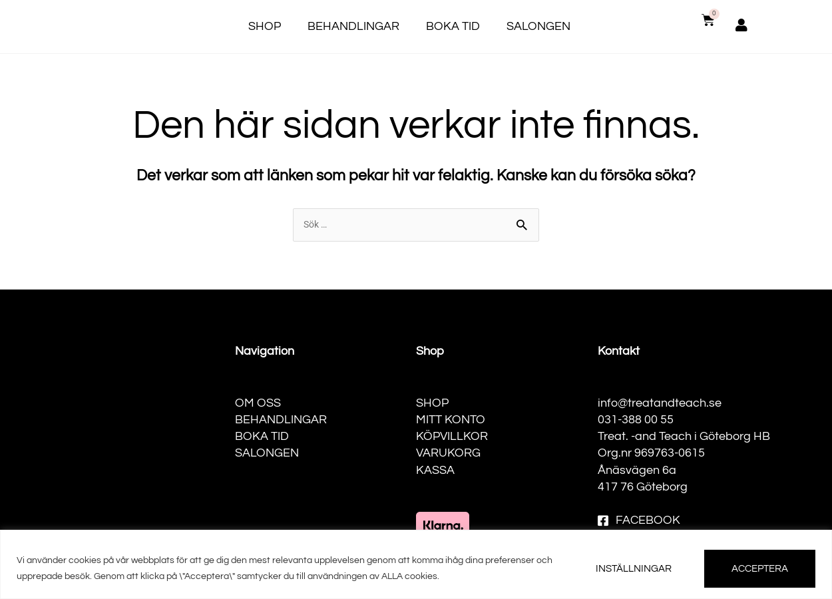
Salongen (538, 26)
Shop (264, 26)
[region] (416, 564)
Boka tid (453, 26)
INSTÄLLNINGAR (634, 569)
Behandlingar (353, 26)
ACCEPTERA (759, 569)
